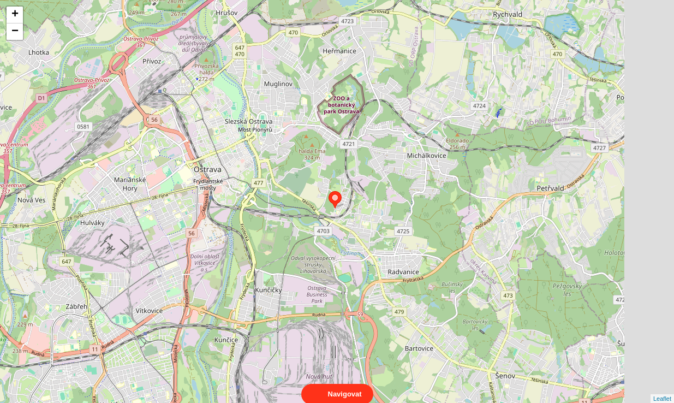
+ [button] (15, 15)
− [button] (15, 31)
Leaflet (662, 389)
